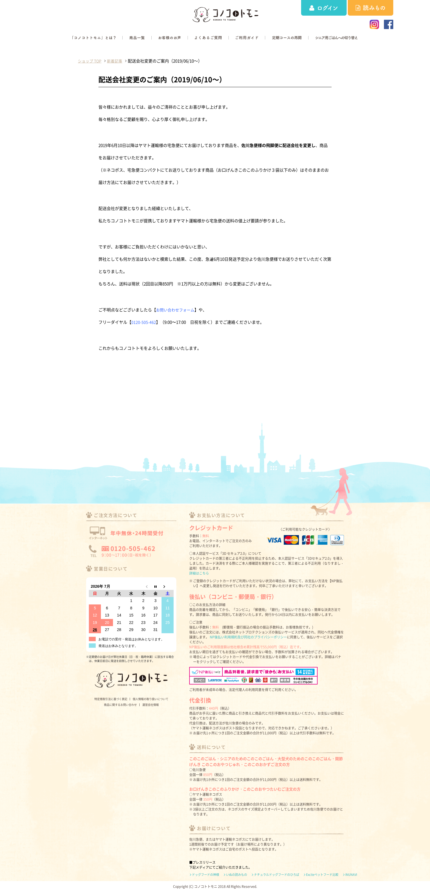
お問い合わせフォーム (176, 310)
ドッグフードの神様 (205, 875)
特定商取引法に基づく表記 (110, 699)
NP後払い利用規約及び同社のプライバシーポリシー (248, 637)
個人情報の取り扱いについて (150, 699)
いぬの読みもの (236, 875)
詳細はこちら (199, 573)
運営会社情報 (150, 705)
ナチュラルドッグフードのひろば (276, 875)
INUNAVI (351, 875)
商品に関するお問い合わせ (120, 705)
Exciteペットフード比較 (322, 875)
